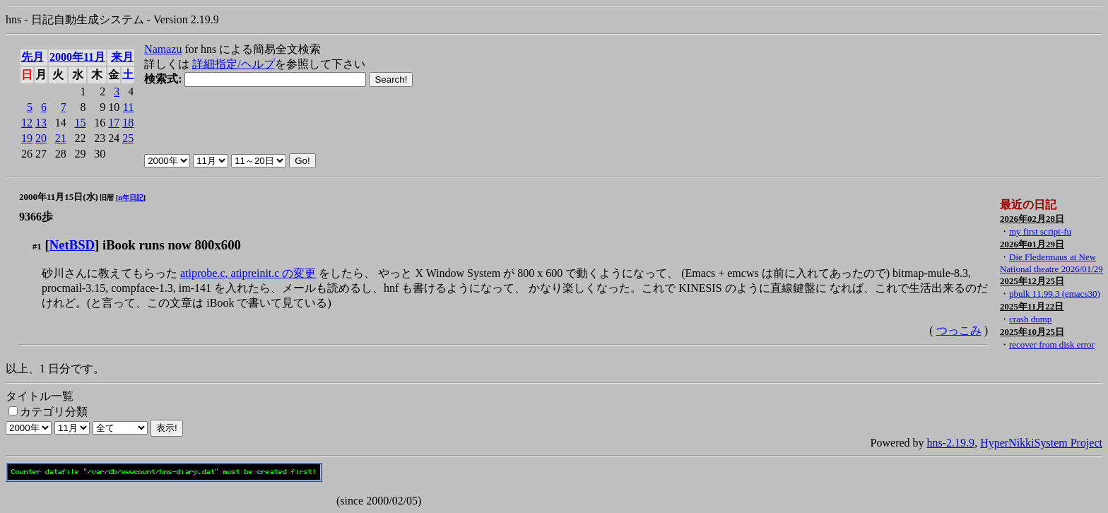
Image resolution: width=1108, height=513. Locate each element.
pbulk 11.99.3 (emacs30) (1054, 293)
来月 (122, 57)
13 (41, 123)
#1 (37, 246)
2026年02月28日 (1032, 218)
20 (41, 138)
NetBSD (72, 244)
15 (80, 123)
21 (60, 138)
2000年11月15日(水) (58, 196)
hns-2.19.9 (951, 443)
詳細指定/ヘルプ (233, 64)
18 (128, 123)
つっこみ (959, 330)
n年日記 (130, 197)
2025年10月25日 (1032, 331)
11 (128, 107)
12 (27, 123)
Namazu (163, 49)
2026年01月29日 (1032, 244)
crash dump (1030, 319)
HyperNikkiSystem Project (1041, 443)
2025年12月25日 (1032, 281)
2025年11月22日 (1031, 306)
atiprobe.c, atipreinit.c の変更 (248, 273)
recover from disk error (1052, 344)
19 (27, 138)
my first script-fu (1040, 231)
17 (113, 123)
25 (128, 138)
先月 (32, 57)
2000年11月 (77, 57)
